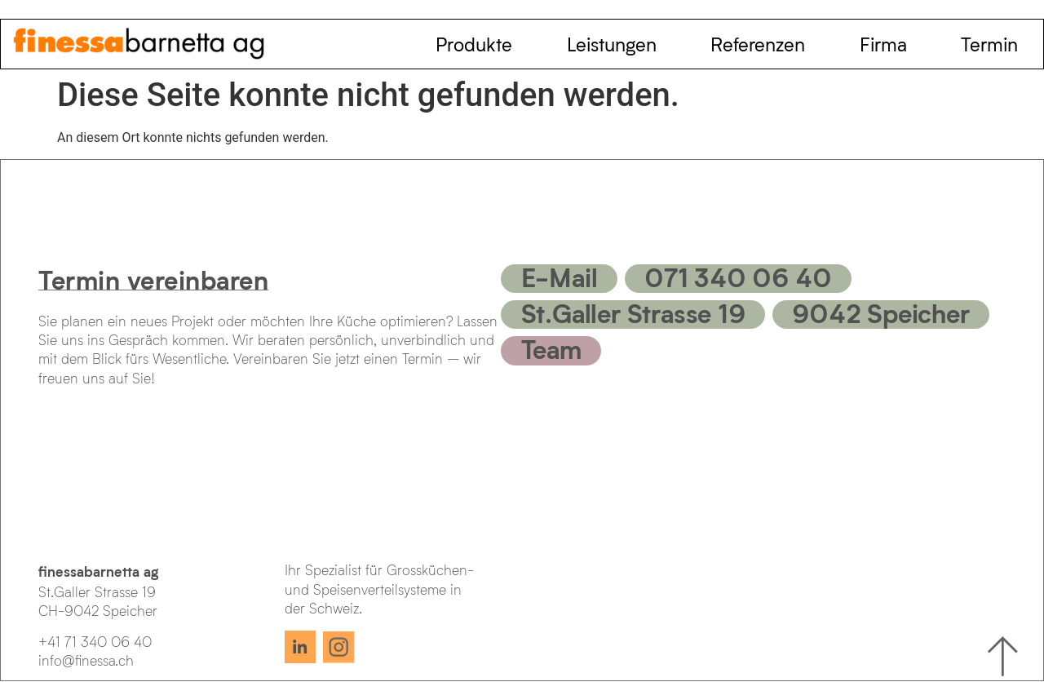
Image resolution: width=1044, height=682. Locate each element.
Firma (883, 44)
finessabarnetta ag (98, 571)
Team (551, 348)
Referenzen (757, 44)
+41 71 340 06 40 (95, 641)
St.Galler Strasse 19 (633, 312)
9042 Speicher (880, 312)
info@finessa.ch (86, 660)
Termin (989, 44)
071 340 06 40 (737, 276)
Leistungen (612, 44)
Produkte (474, 44)
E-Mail (559, 276)
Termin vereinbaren (153, 279)
